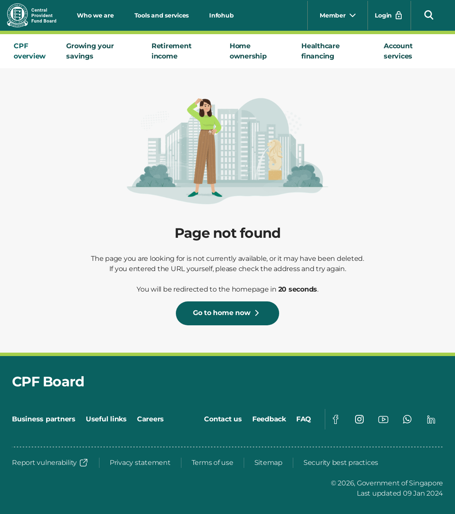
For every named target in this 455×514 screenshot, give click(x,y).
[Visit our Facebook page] (335, 419)
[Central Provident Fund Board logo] (37, 15)
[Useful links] (106, 419)
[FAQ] (303, 419)
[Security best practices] (340, 463)
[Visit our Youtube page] (383, 419)
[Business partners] (44, 419)
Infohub (221, 15)
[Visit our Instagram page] (359, 419)
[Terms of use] (212, 463)
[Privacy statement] (140, 463)
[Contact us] (223, 419)
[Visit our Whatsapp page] (407, 419)
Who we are (95, 15)
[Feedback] (269, 419)
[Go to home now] (228, 313)
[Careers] (150, 419)
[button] (429, 14)
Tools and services (161, 15)
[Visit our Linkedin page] (431, 419)
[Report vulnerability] (50, 463)
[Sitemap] (268, 463)
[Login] (389, 15)
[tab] (33, 51)
